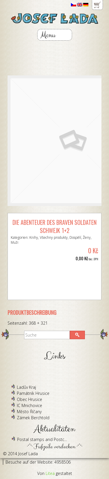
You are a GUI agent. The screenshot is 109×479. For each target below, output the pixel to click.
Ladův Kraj (26, 387)
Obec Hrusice (29, 399)
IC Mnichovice (29, 405)
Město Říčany (29, 411)
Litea (50, 473)
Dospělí (75, 237)
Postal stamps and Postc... (42, 439)
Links (54, 356)
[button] (77, 335)
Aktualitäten (54, 429)
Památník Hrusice (33, 393)
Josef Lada (28, 453)
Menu (47, 35)
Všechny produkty (54, 237)
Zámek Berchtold (33, 417)
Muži (14, 242)
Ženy (87, 237)
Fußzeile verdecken (54, 445)
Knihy (33, 237)
